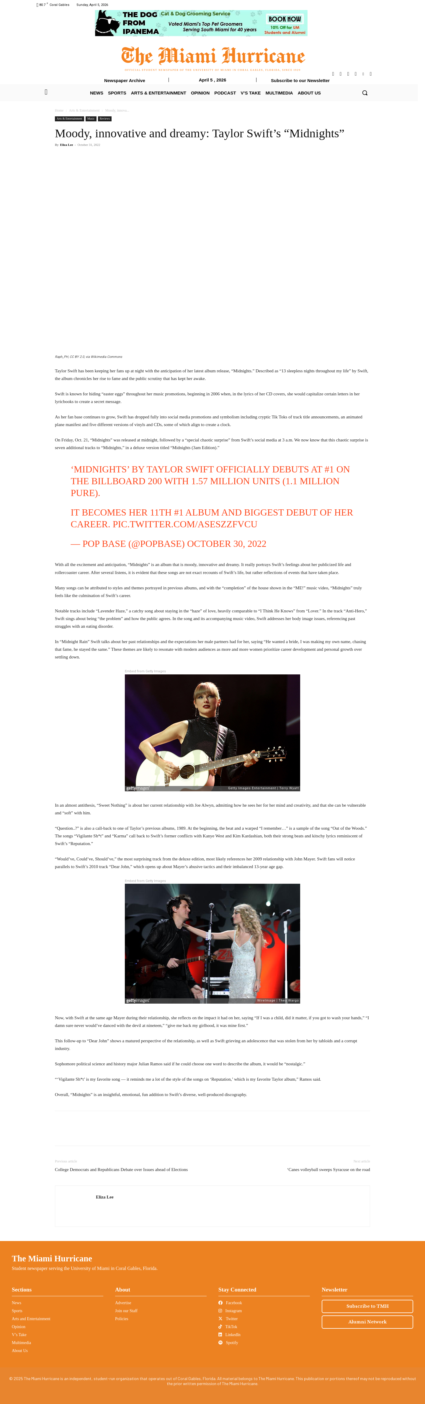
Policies (121, 1319)
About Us (20, 1350)
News (16, 1303)
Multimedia (21, 1343)
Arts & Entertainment (84, 110)
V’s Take (19, 1335)
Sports (17, 1311)
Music (91, 118)
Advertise (123, 1303)
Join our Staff (126, 1311)
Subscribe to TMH (367, 1306)
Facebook (230, 1303)
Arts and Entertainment (31, 1319)
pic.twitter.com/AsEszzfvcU (185, 524)
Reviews (105, 118)
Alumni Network (368, 1322)
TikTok (227, 1327)
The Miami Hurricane (52, 1258)
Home (59, 110)
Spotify (228, 1343)
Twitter (228, 1319)
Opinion (18, 1327)
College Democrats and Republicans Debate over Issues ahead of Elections (121, 1169)
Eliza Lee (66, 144)
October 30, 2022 (227, 543)
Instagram (230, 1311)
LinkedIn (229, 1335)
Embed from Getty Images (145, 671)
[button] (364, 92)
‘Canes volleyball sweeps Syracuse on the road (328, 1169)
